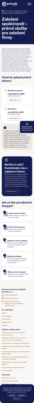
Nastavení (12, 395)
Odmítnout (22, 395)
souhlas (24, 387)
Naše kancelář (6, 322)
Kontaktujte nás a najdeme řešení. (27, 128)
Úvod (5, 10)
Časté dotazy (6, 319)
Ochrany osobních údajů (10, 381)
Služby (10, 10)
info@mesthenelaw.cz (12, 298)
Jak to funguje (6, 316)
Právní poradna (7, 370)
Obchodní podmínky (9, 378)
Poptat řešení (13, 100)
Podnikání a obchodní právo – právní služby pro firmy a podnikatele (15, 11)
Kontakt (4, 325)
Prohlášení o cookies (9, 384)
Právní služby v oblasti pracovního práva (15, 343)
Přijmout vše (17, 398)
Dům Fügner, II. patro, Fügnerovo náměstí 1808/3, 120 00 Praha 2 (14, 303)
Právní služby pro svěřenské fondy (13, 367)
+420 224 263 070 (11, 295)
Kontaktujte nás (11, 191)
